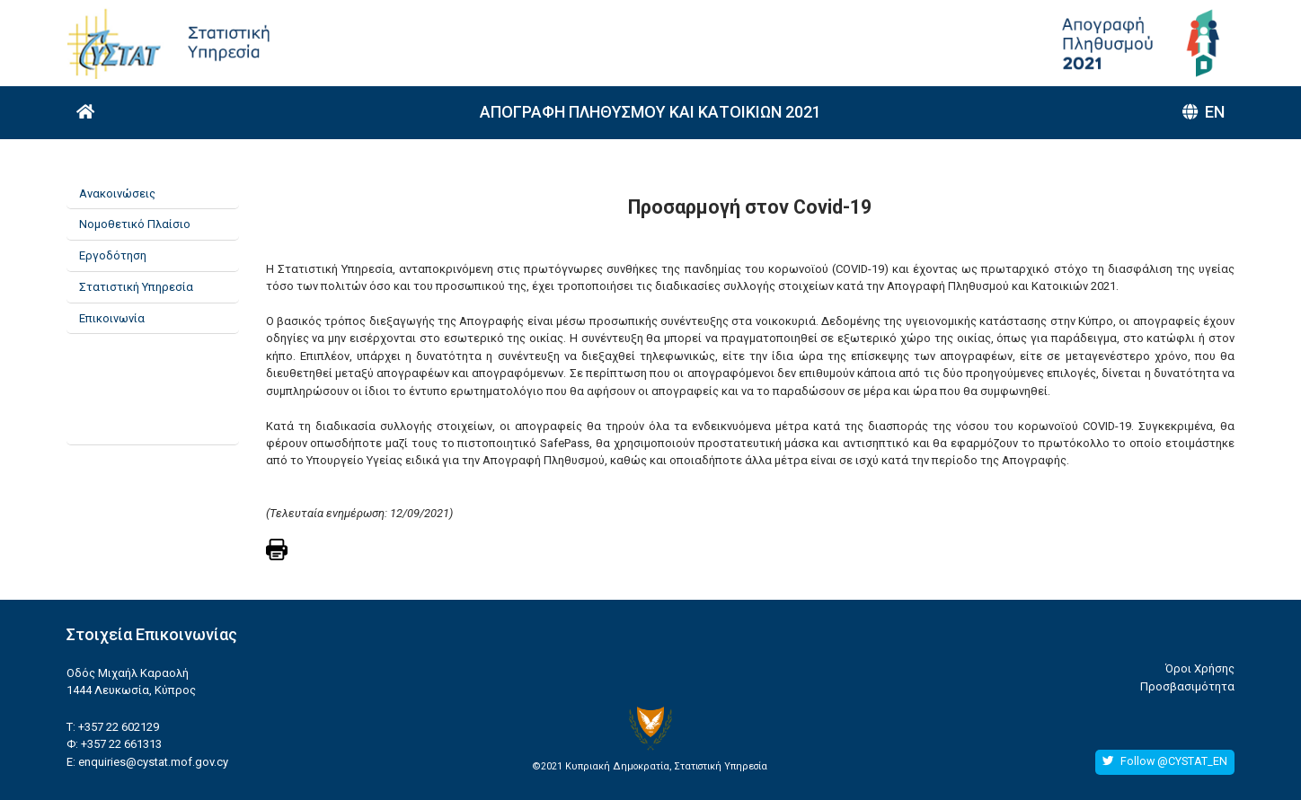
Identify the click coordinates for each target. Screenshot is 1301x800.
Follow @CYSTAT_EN (1164, 761)
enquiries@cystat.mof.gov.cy (153, 762)
